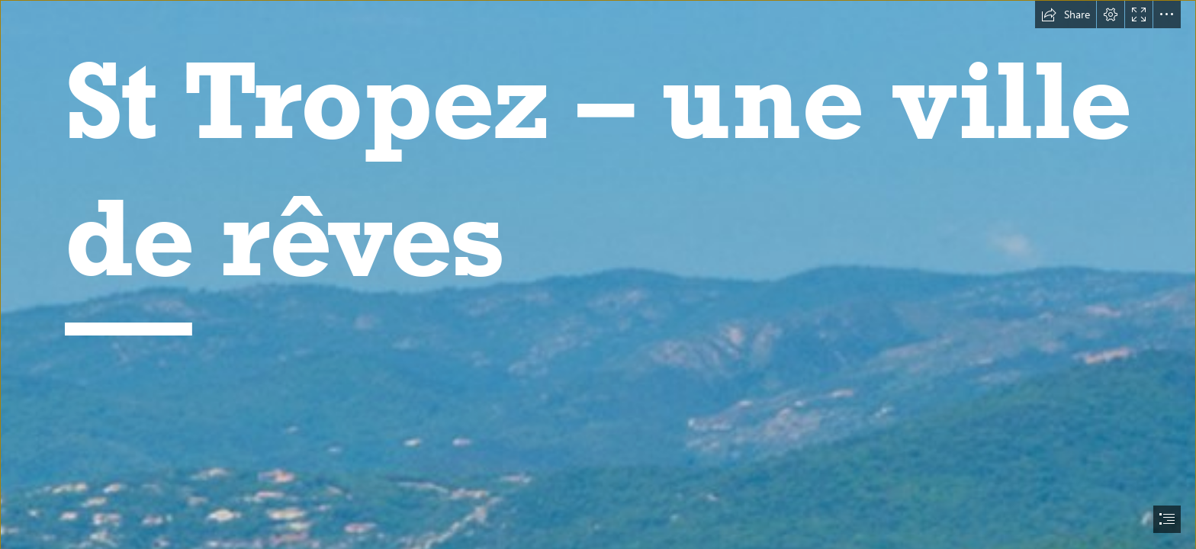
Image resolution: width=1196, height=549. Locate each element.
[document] (598, 274)
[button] (1065, 14)
